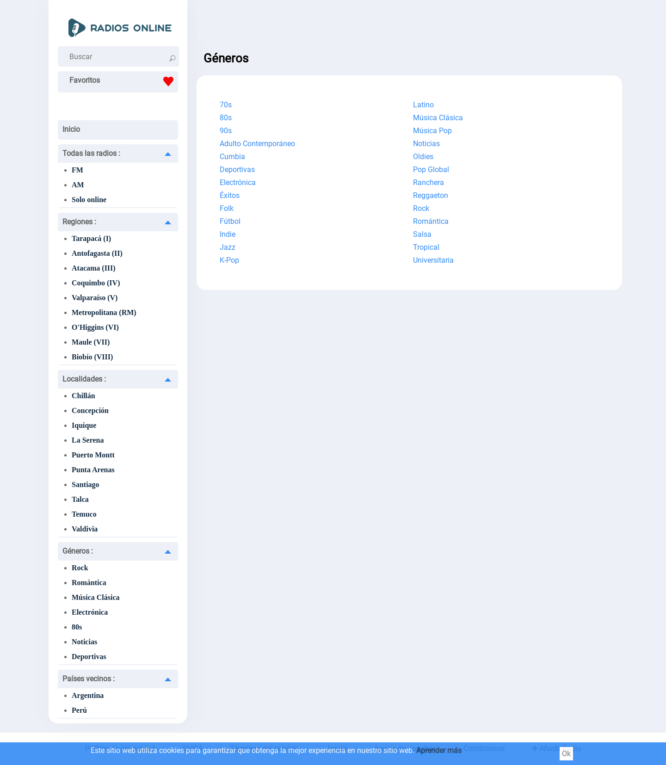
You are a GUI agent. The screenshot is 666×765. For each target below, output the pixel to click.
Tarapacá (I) (91, 238)
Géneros (77, 551)
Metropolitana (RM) (104, 312)
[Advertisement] (409, 23)
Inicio (71, 129)
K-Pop (229, 260)
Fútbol (230, 221)
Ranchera (428, 182)
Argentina (88, 695)
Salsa (422, 234)
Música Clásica (96, 597)
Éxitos (230, 195)
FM (77, 170)
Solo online (89, 200)
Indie (227, 234)
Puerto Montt (93, 455)
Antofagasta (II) (97, 253)
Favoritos (123, 81)
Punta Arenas (93, 470)
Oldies (423, 156)
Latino (423, 104)
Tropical (426, 247)
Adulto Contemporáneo (257, 143)
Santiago (85, 484)
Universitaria (433, 260)
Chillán (83, 396)
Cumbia (232, 156)
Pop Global (431, 169)
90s (226, 130)
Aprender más (439, 750)
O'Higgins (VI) (95, 327)
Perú (79, 710)
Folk (227, 208)
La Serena (88, 440)
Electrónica (90, 612)
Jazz (227, 247)
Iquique (84, 425)
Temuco (84, 514)
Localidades (84, 379)
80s (77, 627)
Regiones (79, 221)
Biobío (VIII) (92, 357)
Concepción (90, 410)
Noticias (84, 642)
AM (78, 185)
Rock (80, 568)
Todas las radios (91, 153)
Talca (80, 499)
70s (226, 104)
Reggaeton (430, 195)
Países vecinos (88, 678)
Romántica (89, 582)
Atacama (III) (94, 268)
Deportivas (89, 656)
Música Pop (432, 130)
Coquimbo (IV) (96, 283)
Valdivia (85, 529)
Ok (566, 753)
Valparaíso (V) (94, 298)
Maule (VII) (91, 342)
